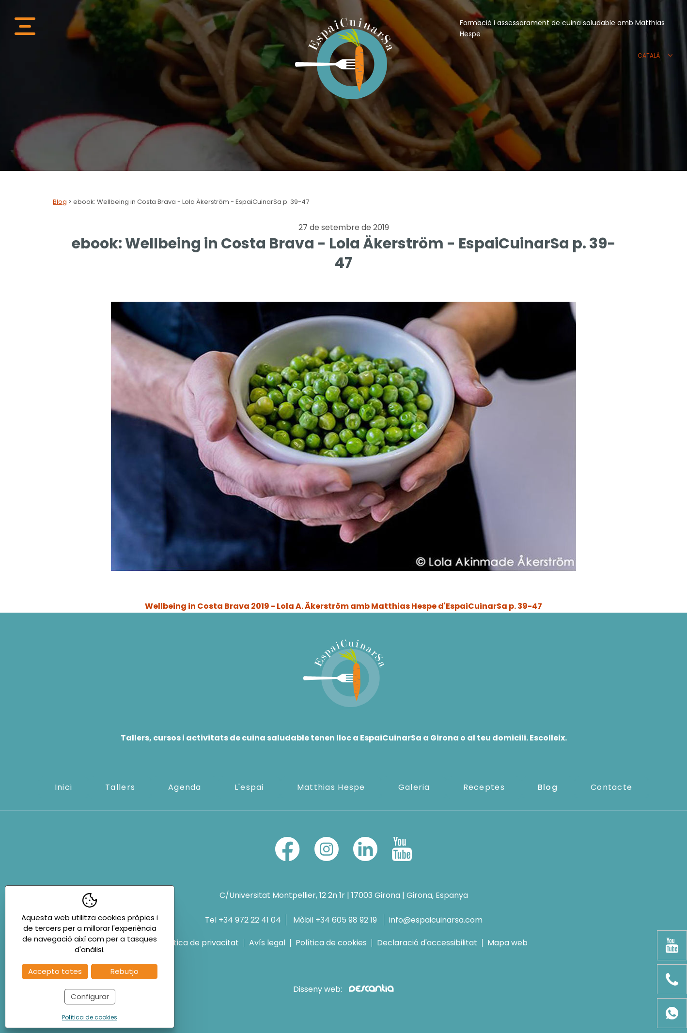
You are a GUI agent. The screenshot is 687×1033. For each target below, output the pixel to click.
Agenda (185, 787)
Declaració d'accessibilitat (427, 943)
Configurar (90, 996)
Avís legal (267, 943)
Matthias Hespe (331, 787)
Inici (63, 787)
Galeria (414, 787)
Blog (60, 201)
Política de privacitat (199, 943)
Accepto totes (55, 971)
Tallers (120, 787)
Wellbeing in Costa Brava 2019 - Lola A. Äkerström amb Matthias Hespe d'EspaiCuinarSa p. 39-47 (343, 606)
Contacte (611, 787)
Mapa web (507, 943)
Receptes (484, 787)
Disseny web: (343, 989)
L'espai (249, 787)
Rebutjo (124, 971)
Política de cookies (331, 943)
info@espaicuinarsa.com (436, 919)
